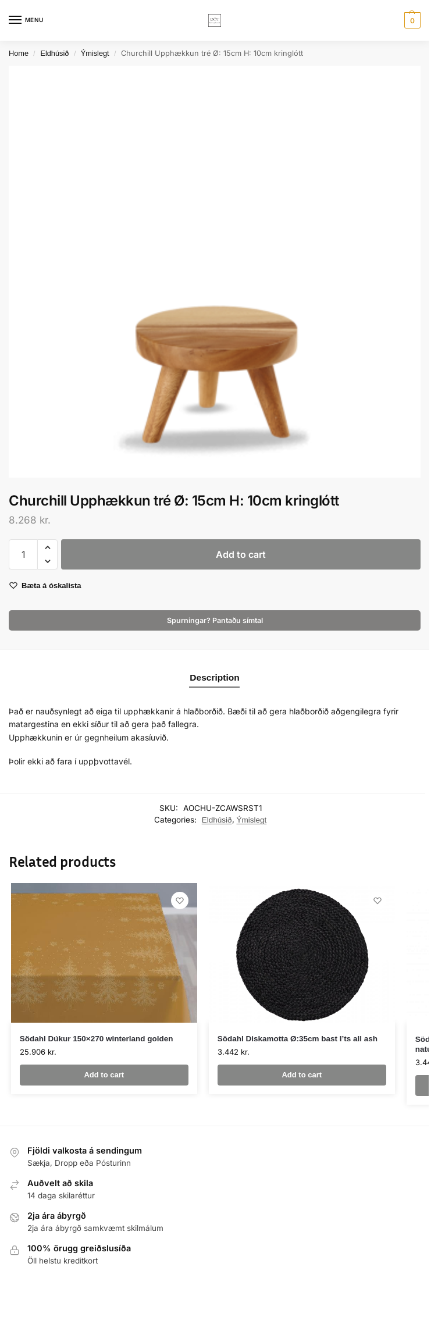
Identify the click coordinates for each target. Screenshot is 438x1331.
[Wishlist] (179, 900)
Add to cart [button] (104, 1074)
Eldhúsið (54, 53)
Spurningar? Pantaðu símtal (215, 620)
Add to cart (241, 554)
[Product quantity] (23, 554)
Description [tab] (214, 677)
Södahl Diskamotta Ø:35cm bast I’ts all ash (298, 1038)
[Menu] (26, 20)
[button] (411, 20)
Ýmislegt (95, 53)
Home (19, 53)
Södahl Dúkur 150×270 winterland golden (96, 1038)
